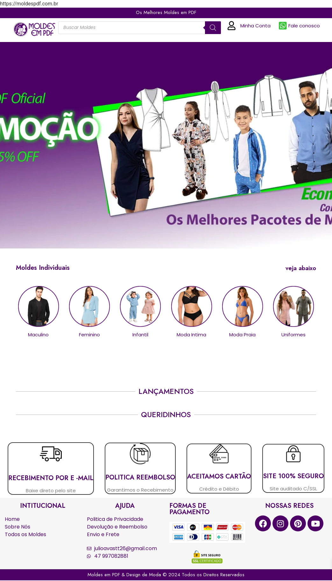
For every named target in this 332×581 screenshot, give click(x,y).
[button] (299, 268)
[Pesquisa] (213, 27)
